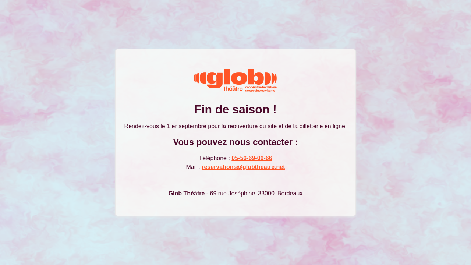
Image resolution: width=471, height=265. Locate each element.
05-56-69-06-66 (251, 158)
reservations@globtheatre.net (243, 167)
